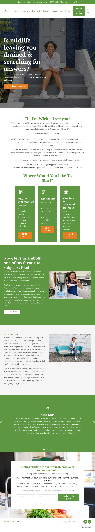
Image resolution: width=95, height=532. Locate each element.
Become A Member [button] (79, 11)
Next (94, 422)
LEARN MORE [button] (25, 235)
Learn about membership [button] (16, 86)
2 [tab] (47, 449)
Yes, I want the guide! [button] (68, 497)
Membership (25, 11)
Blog (61, 11)
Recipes (55, 11)
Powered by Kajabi (86, 527)
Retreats (46, 11)
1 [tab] (44, 449)
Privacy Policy (63, 522)
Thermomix (36, 11)
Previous (1, 422)
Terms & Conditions (74, 522)
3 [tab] (51, 449)
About (17, 11)
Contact (67, 11)
